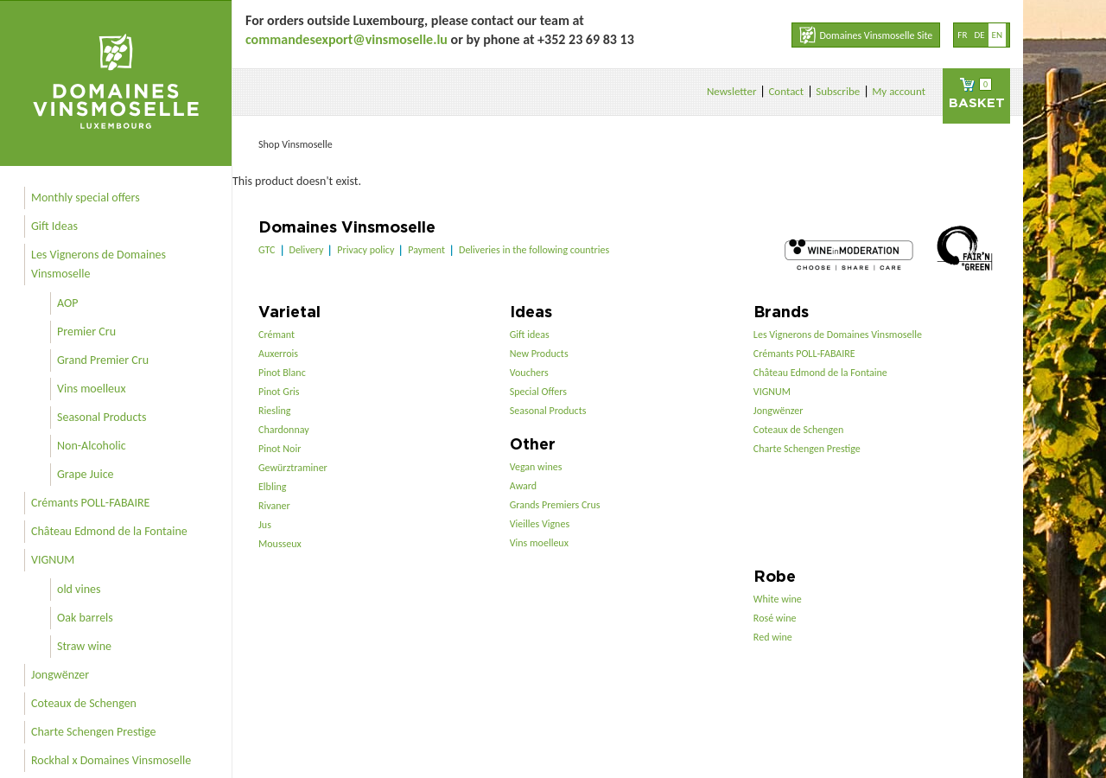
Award (523, 486)
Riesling (274, 411)
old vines (78, 589)
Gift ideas (530, 334)
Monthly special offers (85, 197)
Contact (786, 91)
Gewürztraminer (292, 468)
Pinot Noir (279, 449)
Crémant (276, 334)
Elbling (272, 487)
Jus (264, 525)
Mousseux (280, 544)
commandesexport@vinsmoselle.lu (346, 39)
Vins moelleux (91, 388)
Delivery (306, 250)
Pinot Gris (279, 392)
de (979, 35)
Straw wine (84, 646)
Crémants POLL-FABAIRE (90, 502)
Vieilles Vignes (539, 524)
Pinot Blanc (282, 373)
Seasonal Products (101, 417)
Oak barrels (85, 617)
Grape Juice (85, 474)
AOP (67, 303)
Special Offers (538, 392)
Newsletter (732, 91)
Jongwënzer (60, 674)
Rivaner (274, 506)
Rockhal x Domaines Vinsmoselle (111, 760)
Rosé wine (775, 618)
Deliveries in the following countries (534, 250)
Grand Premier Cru (103, 360)
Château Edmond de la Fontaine (109, 531)
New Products (539, 354)
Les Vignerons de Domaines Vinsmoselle (98, 264)
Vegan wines (536, 467)
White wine (777, 599)
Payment (426, 250)
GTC (267, 250)
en (997, 35)
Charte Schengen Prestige (93, 731)
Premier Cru (86, 331)
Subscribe (838, 91)
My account (898, 91)
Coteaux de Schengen (84, 703)
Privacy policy (365, 250)
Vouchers (529, 373)
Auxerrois (278, 354)
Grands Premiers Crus (555, 505)
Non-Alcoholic (91, 445)
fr (962, 35)
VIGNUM (52, 559)
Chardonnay (283, 430)
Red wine (772, 637)
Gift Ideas (54, 226)
